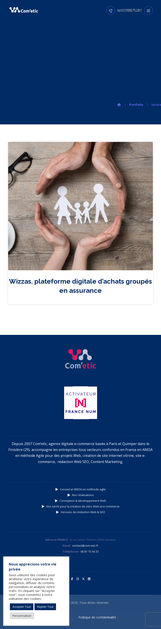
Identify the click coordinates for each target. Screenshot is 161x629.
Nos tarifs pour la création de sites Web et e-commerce (80, 506)
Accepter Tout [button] (22, 607)
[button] (72, 579)
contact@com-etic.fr (85, 546)
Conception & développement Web (80, 501)
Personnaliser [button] (22, 616)
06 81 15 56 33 (90, 551)
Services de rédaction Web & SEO (80, 512)
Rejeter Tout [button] (45, 607)
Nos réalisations (80, 495)
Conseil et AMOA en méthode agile (80, 489)
